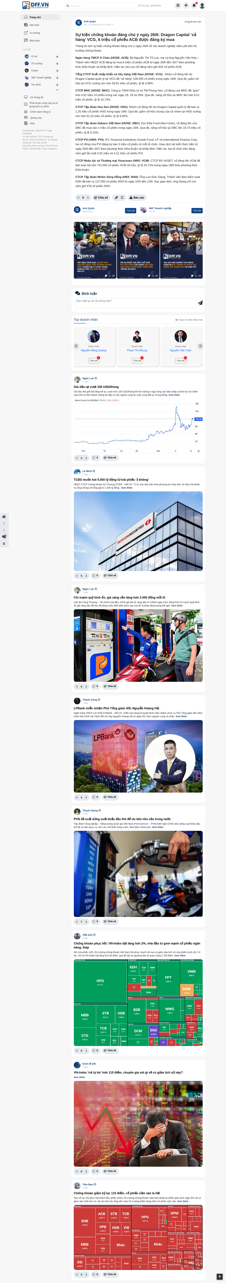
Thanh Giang (90, 810)
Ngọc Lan (88, 378)
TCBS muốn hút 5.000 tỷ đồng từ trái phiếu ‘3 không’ (111, 479)
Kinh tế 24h (89, 1063)
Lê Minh (87, 471)
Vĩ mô (34, 56)
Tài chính (36, 84)
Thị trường (36, 63)
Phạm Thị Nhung (137, 350)
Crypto (34, 70)
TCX (135, 484)
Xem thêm (174, 395)
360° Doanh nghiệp (160, 208)
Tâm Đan (88, 1184)
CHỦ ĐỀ (26, 50)
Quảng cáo (36, 117)
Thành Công (90, 699)
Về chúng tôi (36, 97)
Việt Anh (88, 934)
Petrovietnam (141, 823)
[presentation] (76, 247)
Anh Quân (90, 21)
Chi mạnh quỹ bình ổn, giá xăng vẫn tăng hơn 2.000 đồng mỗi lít (119, 597)
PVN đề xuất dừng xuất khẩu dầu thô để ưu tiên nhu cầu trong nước (122, 819)
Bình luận (35, 40)
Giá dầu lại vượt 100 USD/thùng (96, 387)
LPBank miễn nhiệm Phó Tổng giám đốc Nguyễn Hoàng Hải (116, 708)
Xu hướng (35, 33)
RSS (32, 123)
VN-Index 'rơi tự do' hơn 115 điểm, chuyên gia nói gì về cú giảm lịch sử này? (128, 1072)
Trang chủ (35, 17)
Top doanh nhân (86, 319)
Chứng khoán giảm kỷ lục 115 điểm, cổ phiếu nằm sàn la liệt (117, 1193)
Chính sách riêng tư (40, 111)
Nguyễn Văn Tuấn (180, 350)
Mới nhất (34, 25)
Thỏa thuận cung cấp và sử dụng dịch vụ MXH (43, 105)
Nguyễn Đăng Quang (93, 350)
